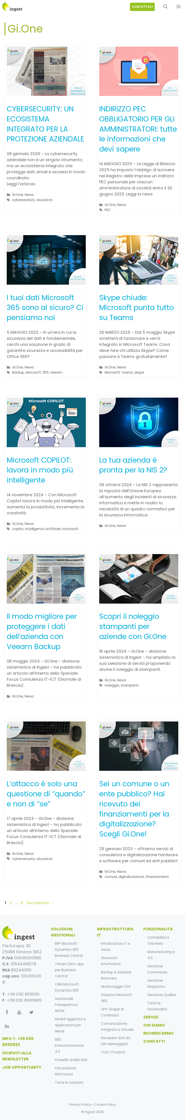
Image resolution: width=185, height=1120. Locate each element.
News (29, 194)
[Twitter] (31, 1012)
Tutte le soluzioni (69, 1082)
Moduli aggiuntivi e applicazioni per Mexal (70, 1025)
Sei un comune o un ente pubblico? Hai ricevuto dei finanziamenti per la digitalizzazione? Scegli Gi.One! (134, 809)
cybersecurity (23, 858)
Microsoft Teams (119, 372)
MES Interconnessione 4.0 (69, 1045)
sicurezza (44, 199)
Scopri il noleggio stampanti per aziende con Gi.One (132, 626)
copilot (18, 528)
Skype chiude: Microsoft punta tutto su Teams (136, 307)
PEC (108, 210)
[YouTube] (19, 1012)
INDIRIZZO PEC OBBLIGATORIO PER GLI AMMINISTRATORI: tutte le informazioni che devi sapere (138, 129)
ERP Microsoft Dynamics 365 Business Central (69, 949)
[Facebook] (6, 1012)
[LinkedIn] (6, 1026)
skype (139, 372)
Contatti (154, 1041)
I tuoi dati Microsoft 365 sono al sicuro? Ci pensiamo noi (45, 307)
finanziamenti (157, 876)
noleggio (112, 685)
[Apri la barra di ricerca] (165, 6)
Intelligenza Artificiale (43, 528)
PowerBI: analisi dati (71, 1059)
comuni (111, 876)
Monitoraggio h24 (116, 986)
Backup (18, 372)
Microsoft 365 (37, 372)
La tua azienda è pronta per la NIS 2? (133, 465)
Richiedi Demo (158, 1033)
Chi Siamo (154, 1025)
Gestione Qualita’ (161, 994)
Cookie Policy (105, 1104)
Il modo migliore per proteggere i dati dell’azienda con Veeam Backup (42, 631)
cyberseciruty (23, 199)
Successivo (40, 903)
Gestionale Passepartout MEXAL (66, 1004)
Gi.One (17, 194)
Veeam (56, 372)
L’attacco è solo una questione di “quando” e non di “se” (46, 794)
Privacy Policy (80, 1104)
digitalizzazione (131, 876)
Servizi (150, 1017)
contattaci (142, 6)
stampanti (129, 685)
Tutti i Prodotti (113, 1052)
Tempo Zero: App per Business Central (69, 970)
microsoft (70, 528)
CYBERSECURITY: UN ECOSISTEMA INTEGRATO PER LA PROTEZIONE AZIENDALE (45, 124)
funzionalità (158, 929)
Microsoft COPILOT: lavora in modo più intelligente (40, 470)
